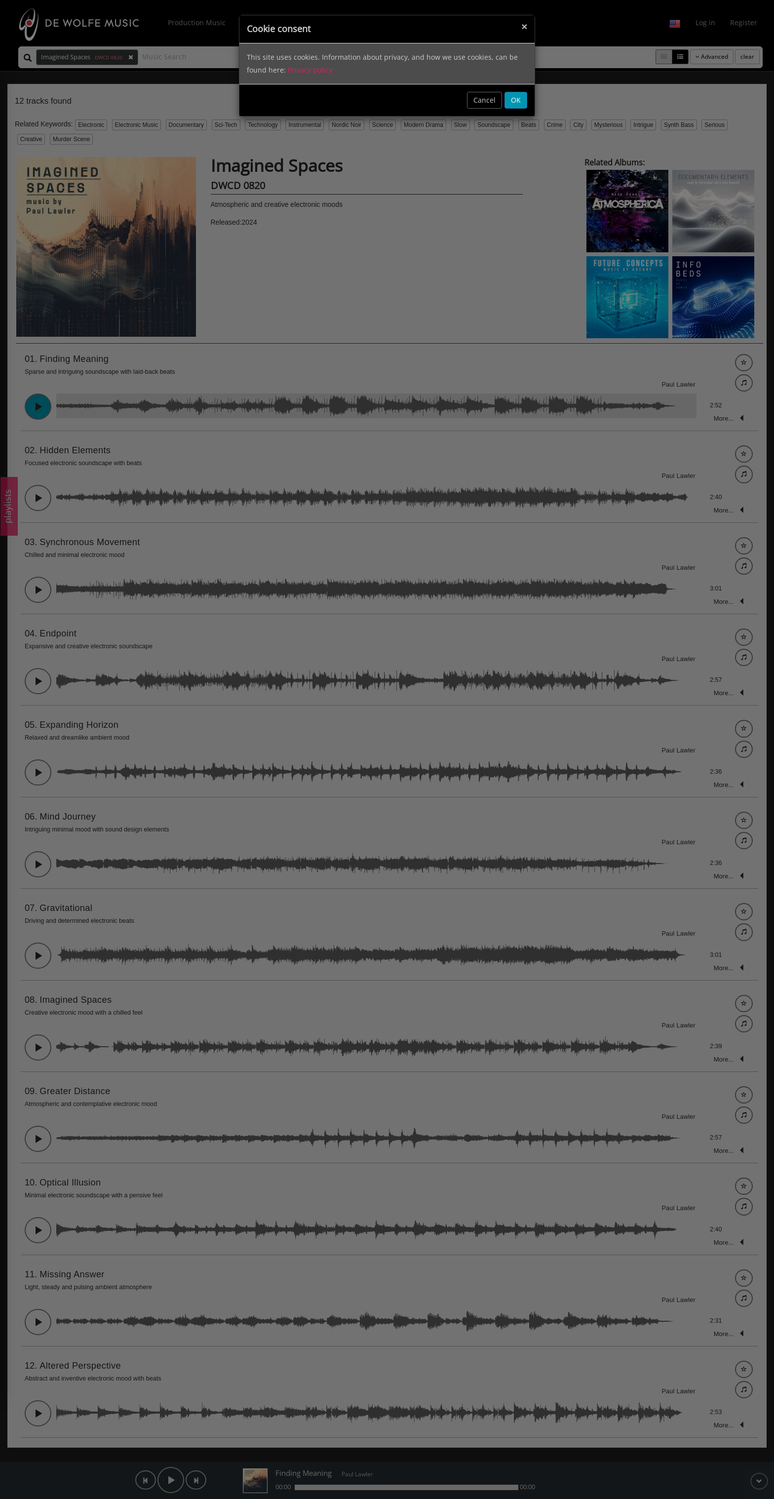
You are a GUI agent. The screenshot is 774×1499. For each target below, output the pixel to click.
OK (516, 100)
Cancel (484, 100)
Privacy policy (310, 70)
